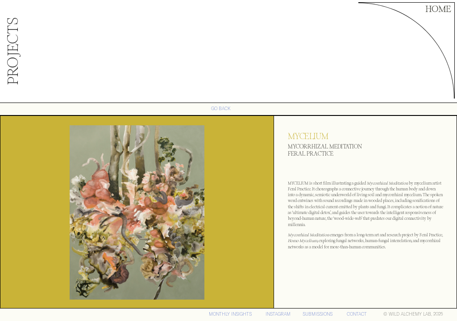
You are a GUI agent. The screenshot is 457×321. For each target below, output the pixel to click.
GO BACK (221, 108)
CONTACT (357, 314)
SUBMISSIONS (317, 314)
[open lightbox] (137, 212)
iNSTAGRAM (278, 314)
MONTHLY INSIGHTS (230, 314)
